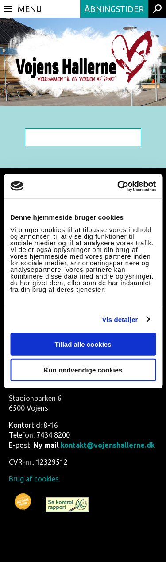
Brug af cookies (34, 479)
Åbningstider (114, 9)
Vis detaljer (120, 319)
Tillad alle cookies (82, 344)
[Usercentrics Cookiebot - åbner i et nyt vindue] (118, 186)
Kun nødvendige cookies (83, 370)
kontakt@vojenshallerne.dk (108, 445)
